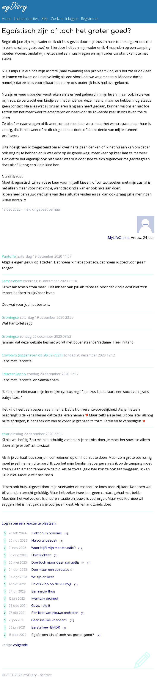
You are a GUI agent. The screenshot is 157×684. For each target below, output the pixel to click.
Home (6, 18)
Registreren (90, 18)
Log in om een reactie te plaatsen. (29, 523)
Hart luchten (41, 555)
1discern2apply (14, 374)
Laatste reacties (26, 18)
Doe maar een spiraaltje (50, 569)
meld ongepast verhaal (42, 209)
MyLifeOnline (118, 237)
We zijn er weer (42, 577)
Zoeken (57, 18)
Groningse (10, 317)
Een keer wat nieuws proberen (54, 613)
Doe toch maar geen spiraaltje (55, 562)
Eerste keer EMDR (45, 627)
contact (46, 675)
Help (44, 18)
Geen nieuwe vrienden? (49, 620)
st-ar (5, 434)
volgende (20, 645)
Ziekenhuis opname (46, 533)
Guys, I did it (40, 605)
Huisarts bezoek (44, 540)
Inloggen (71, 18)
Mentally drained (44, 598)
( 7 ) (98, 635)
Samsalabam (12, 281)
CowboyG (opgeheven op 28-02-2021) (32, 355)
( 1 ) (66, 533)
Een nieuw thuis (43, 591)
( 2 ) (72, 620)
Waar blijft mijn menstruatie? (53, 548)
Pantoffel (9, 256)
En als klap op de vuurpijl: (51, 584)
